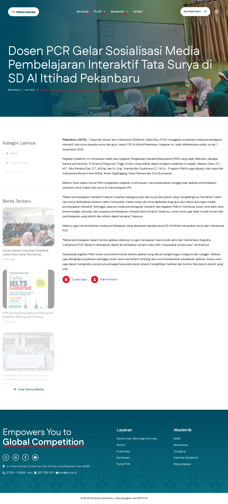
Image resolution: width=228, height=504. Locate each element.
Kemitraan (123, 458)
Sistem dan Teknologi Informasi (137, 439)
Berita (13, 156)
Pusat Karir (123, 451)
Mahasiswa (181, 445)
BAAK (177, 439)
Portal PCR (123, 464)
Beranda (83, 12)
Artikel (137, 12)
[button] (216, 11)
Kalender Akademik (186, 458)
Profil (98, 12)
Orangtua (180, 451)
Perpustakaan (182, 464)
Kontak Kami (192, 11)
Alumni (121, 445)
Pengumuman (19, 165)
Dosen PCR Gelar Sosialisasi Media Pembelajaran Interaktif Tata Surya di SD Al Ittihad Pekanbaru (117, 91)
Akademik (118, 12)
